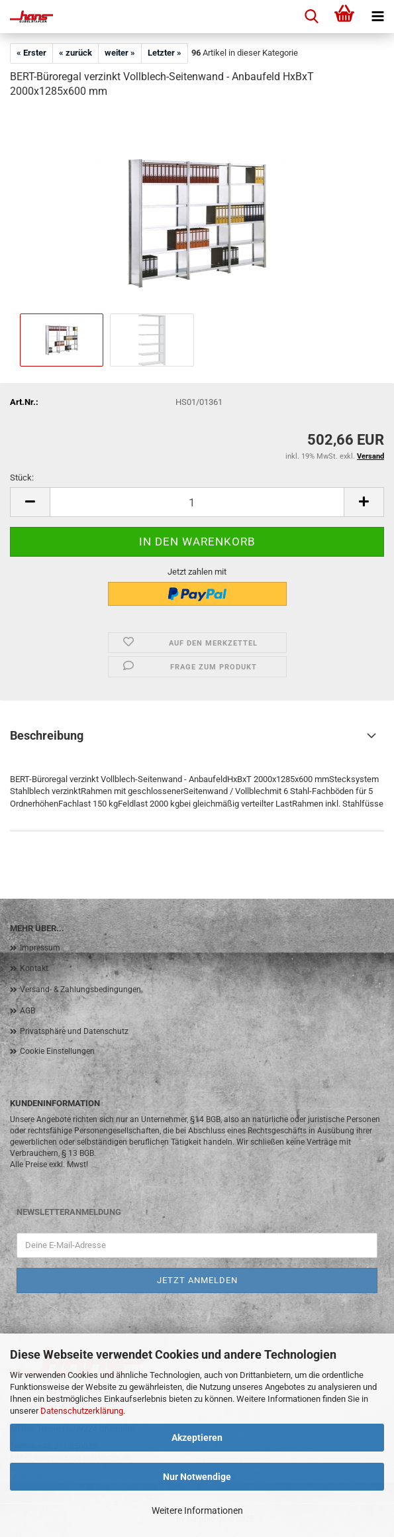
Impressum (40, 947)
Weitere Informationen (197, 1510)
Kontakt (34, 968)
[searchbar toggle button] (311, 16)
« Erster (31, 53)
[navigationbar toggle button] (377, 16)
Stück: (22, 478)
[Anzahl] (197, 502)
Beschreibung (46, 735)
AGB (27, 1010)
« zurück (75, 53)
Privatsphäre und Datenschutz (74, 1031)
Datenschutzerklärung (81, 1411)
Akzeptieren (197, 1437)
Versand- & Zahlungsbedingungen (80, 989)
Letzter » (164, 53)
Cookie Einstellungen (57, 1051)
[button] (30, 502)
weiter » (120, 53)
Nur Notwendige (197, 1476)
